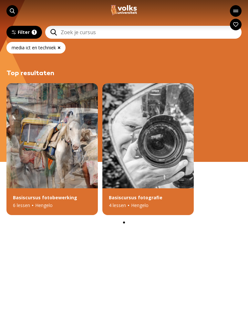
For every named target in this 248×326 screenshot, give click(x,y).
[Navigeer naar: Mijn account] (236, 24)
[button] (52, 149)
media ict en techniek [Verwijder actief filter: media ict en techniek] (36, 47)
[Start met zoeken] (12, 11)
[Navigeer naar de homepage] (124, 10)
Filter (24, 32)
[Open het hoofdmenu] (236, 11)
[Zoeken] (51, 32)
